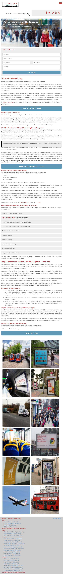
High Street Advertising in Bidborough (13, 535)
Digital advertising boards (8, 217)
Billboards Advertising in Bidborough (11, 518)
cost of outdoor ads (24, 202)
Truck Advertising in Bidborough (11, 562)
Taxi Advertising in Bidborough (11, 558)
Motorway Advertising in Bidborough (12, 547)
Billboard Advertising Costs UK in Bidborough (14, 528)
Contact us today (31, 108)
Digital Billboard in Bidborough (11, 545)
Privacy (55, 518)
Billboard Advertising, (8, 102)
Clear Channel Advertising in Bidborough (13, 532)
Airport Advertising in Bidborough (11, 550)
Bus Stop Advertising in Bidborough (12, 538)
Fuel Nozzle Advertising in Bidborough (13, 570)
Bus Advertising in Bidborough (11, 560)
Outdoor (4, 537)
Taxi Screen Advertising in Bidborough (13, 565)
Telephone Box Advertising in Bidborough (14, 543)
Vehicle (4, 557)
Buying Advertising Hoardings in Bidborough (13, 572)
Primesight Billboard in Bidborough (12, 533)
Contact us (31, 333)
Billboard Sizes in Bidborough (11, 522)
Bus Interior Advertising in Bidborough (13, 568)
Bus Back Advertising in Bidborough (12, 567)
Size (3, 520)
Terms (59, 518)
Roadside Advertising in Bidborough (12, 542)
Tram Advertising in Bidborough (11, 553)
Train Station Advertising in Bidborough (13, 548)
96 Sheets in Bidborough (9, 527)
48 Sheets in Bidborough (9, 525)
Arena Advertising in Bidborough (11, 552)
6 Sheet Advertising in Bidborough (12, 523)
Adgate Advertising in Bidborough (12, 555)
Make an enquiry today (31, 166)
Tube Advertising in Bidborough (11, 540)
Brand (3, 530)
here (39, 202)
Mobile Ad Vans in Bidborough (11, 563)
